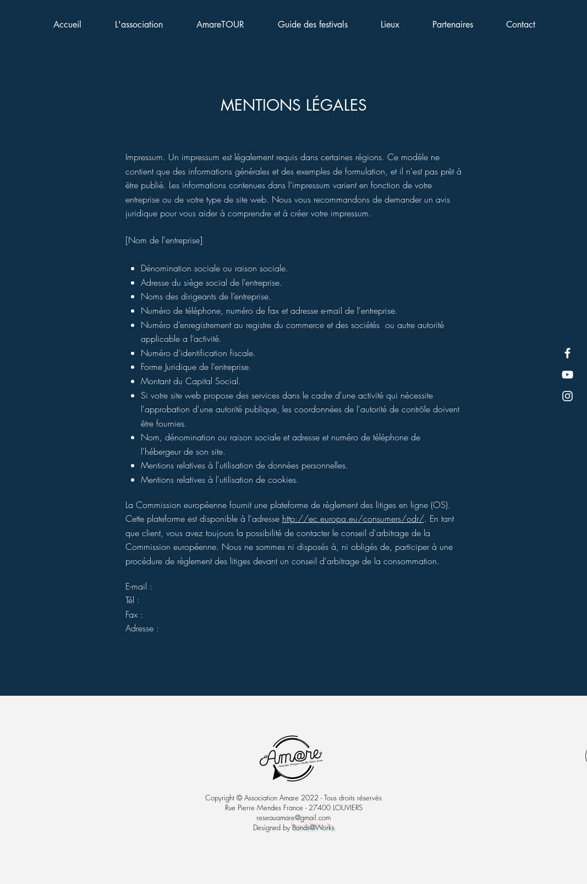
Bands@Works (313, 827)
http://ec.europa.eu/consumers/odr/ (353, 518)
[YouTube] (567, 374)
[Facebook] (567, 353)
